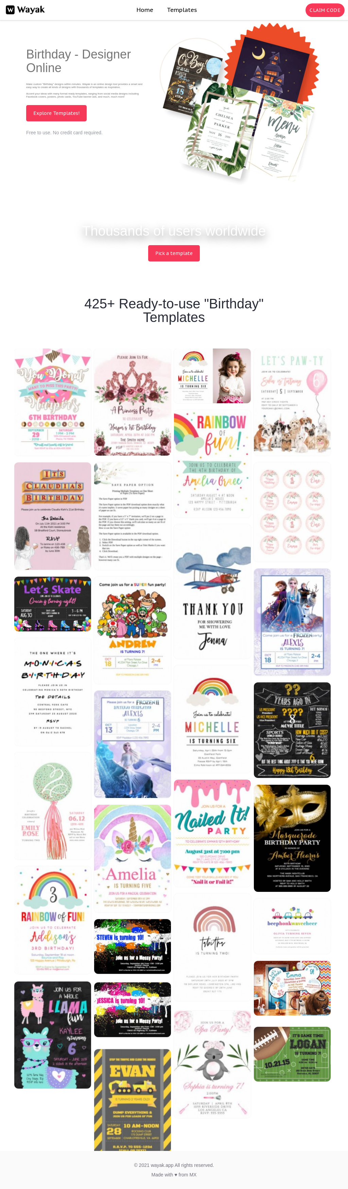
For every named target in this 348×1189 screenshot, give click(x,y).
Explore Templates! (56, 113)
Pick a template (174, 253)
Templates (182, 10)
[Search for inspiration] (299, 10)
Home (144, 10)
